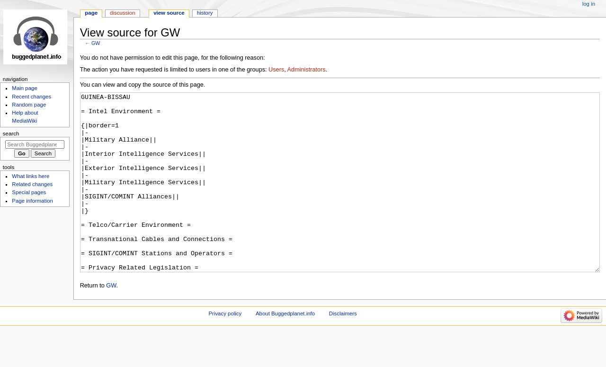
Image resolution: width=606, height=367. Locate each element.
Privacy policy (224, 349)
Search (11, 133)
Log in (588, 4)
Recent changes (31, 96)
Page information (32, 201)
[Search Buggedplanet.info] (34, 144)
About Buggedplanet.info (285, 349)
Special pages (29, 192)
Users (276, 69)
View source (169, 13)
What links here (30, 176)
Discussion (122, 13)
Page (91, 13)
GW (95, 43)
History (205, 13)
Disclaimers (343, 349)
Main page (24, 88)
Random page (29, 104)
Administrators (306, 69)
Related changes (32, 184)
